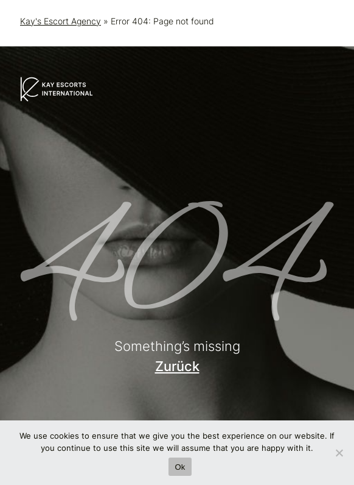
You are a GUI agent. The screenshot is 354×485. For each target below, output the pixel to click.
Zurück (177, 366)
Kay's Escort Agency (60, 21)
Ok (180, 467)
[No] (339, 453)
